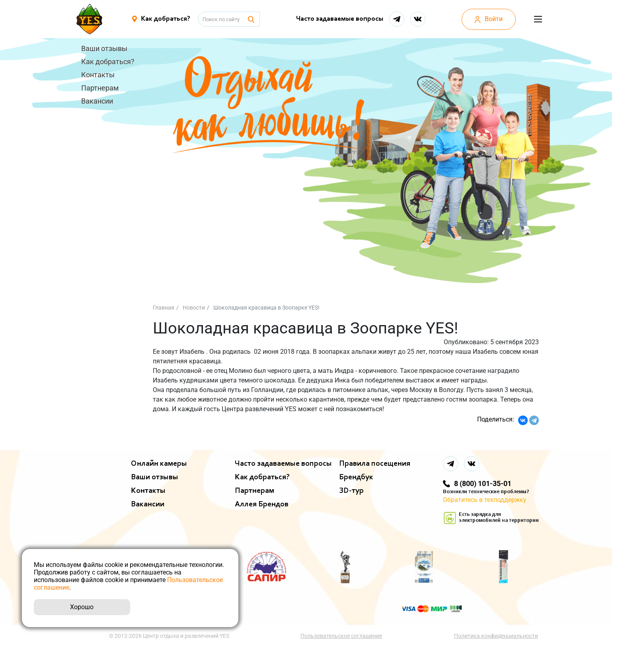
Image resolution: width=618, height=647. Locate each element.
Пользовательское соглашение (342, 636)
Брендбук (356, 477)
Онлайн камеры (159, 464)
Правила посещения (374, 464)
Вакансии (97, 101)
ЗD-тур (351, 491)
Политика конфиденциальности (497, 636)
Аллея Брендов (262, 504)
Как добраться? (108, 61)
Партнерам (100, 88)
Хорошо (82, 607)
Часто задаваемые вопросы (338, 19)
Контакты (98, 75)
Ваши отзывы (104, 48)
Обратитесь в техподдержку (484, 500)
